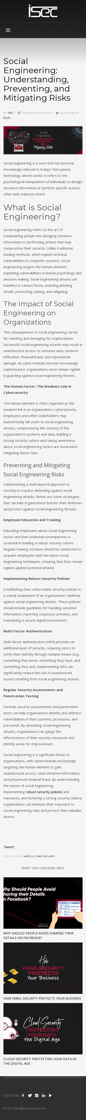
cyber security (45, 856)
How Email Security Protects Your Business (42, 998)
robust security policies (44, 791)
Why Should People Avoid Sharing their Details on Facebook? (38, 935)
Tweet (8, 847)
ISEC (11, 112)
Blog (7, 118)
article (28, 856)
